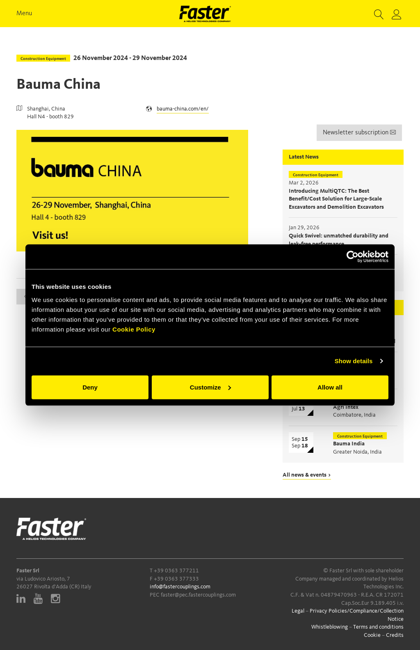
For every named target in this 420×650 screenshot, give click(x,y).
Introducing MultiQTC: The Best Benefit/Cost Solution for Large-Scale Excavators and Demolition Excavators (336, 199)
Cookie (372, 635)
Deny (90, 386)
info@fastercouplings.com (180, 587)
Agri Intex (345, 407)
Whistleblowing (329, 627)
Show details (354, 360)
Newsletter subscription (359, 132)
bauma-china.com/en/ (183, 109)
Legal (298, 611)
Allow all (329, 386)
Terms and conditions (378, 627)
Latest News (304, 157)
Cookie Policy (133, 328)
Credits (395, 635)
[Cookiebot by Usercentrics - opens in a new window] (352, 257)
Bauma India (349, 444)
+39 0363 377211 (176, 571)
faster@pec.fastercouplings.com (198, 595)
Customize (210, 386)
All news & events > (307, 475)
